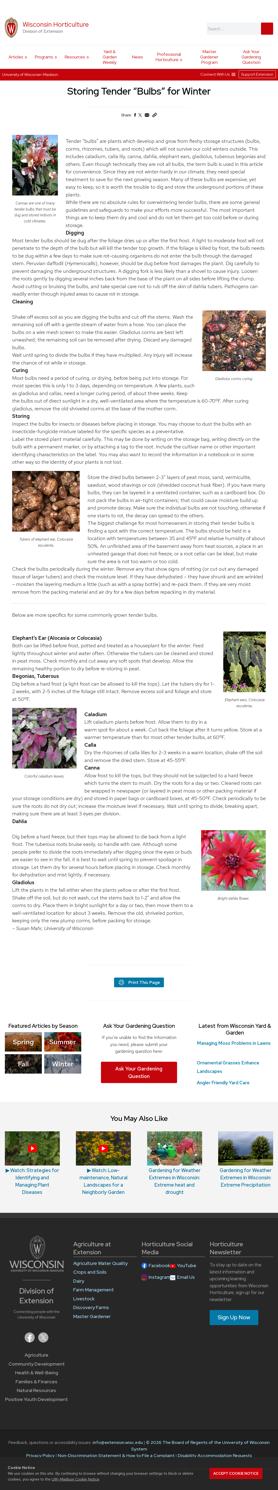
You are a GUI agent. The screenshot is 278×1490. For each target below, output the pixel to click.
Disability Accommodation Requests (215, 1455)
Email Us (186, 1277)
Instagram (159, 1277)
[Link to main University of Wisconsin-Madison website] (36, 1270)
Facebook (159, 1266)
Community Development (37, 1364)
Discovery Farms (91, 1307)
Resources (74, 57)
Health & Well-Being (36, 1373)
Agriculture (36, 1355)
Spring (23, 1041)
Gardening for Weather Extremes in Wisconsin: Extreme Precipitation (246, 1177)
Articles (16, 57)
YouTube (186, 1266)
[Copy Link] (154, 116)
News (137, 57)
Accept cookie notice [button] (236, 1473)
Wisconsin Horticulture (56, 24)
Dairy (78, 1281)
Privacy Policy (40, 1455)
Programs (44, 57)
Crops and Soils (90, 1272)
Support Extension (257, 74)
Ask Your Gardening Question (251, 57)
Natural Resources (36, 1390)
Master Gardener (92, 1316)
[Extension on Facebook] (30, 1341)
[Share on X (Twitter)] (140, 117)
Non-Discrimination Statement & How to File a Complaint (116, 1455)
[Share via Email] (147, 116)
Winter (62, 1064)
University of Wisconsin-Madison (30, 74)
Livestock (84, 1299)
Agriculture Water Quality (100, 1263)
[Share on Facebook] (134, 116)
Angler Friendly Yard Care (223, 1083)
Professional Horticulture (168, 56)
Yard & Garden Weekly (110, 57)
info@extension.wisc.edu (118, 1442)
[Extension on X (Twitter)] (43, 1341)
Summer (63, 1041)
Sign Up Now (234, 1317)
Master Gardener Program (209, 57)
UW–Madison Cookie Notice (75, 1479)
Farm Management (93, 1290)
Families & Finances (36, 1382)
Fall (23, 1064)
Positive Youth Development (36, 1399)
